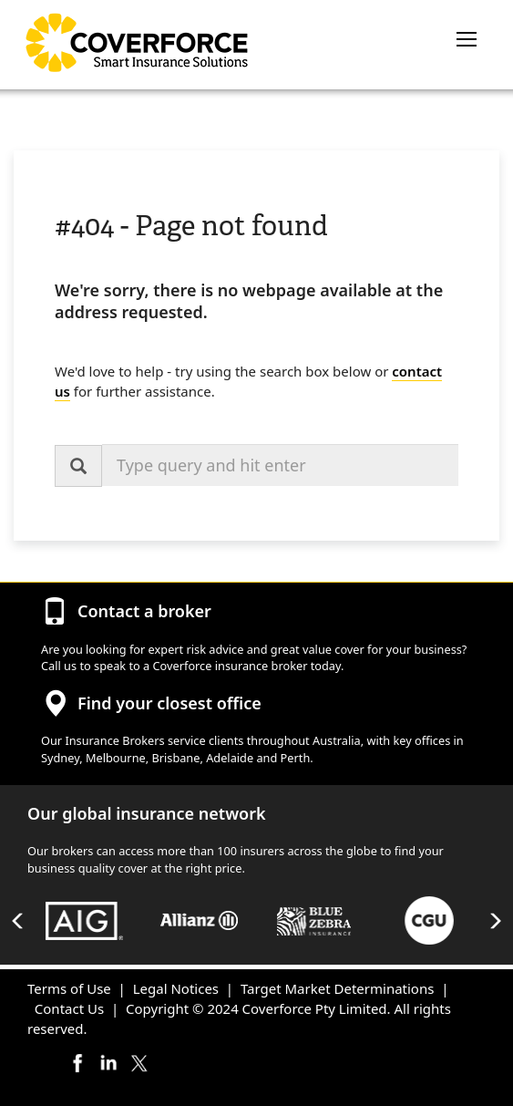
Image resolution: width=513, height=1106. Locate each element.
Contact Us (69, 1008)
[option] (84, 921)
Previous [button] (18, 921)
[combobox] (280, 465)
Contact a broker (144, 611)
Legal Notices (176, 988)
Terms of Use (69, 988)
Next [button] (494, 921)
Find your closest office (169, 703)
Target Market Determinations (337, 988)
